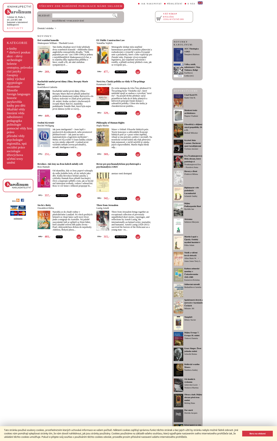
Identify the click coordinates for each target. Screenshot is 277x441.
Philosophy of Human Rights (110, 122)
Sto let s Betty (44, 205)
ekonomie (13, 86)
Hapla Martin (102, 125)
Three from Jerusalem (107, 205)
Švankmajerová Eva (192, 164)
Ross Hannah (43, 166)
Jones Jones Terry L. (192, 261)
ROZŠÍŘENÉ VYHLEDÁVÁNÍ (68, 21)
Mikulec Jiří (189, 308)
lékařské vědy (16, 109)
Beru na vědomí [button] (257, 433)
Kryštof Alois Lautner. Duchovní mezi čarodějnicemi (192, 143)
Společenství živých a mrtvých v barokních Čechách (193, 303)
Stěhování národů (192, 284)
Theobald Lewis (66, 43)
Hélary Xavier (190, 320)
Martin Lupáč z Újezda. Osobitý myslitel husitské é (192, 239)
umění (11, 162)
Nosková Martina (191, 388)
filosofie (12, 90)
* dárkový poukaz (18, 52)
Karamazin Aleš (103, 84)
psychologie (15, 140)
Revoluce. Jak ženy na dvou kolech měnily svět (60, 164)
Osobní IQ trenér (45, 122)
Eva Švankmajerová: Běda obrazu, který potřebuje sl (193, 159)
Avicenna (188, 219)
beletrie (12, 64)
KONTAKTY (15, 28)
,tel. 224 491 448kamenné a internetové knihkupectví (17, 21)
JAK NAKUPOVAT (151, 4)
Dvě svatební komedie (48, 40)
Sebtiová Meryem (191, 222)
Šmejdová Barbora (192, 54)
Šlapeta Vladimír (191, 116)
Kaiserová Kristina (192, 280)
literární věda (15, 113)
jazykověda (14, 102)
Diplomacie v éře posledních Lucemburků (191, 190)
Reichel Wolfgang (45, 125)
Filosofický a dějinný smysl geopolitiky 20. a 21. (193, 127)
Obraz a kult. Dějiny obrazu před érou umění (193, 397)
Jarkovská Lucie (191, 385)
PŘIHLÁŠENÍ (174, 4)
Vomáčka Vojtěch (104, 43)
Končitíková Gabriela (47, 87)
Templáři (188, 317)
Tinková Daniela (191, 338)
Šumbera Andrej (191, 370)
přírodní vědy (16, 136)
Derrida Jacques (190, 413)
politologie (14, 124)
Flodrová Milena (191, 174)
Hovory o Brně (190, 171)
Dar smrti (188, 410)
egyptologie (14, 83)
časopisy (12, 75)
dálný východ (16, 79)
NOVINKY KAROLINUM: (183, 43)
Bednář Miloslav (191, 133)
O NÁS (191, 4)
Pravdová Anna (192, 167)
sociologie (13, 151)
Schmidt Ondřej (190, 196)
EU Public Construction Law (110, 40)
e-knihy (12, 48)
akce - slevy (15, 56)
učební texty (15, 159)
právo (10, 132)
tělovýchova (15, 155)
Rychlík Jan (189, 209)
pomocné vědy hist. (20, 128)
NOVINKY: (45, 36)
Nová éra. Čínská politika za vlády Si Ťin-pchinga (120, 81)
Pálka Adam (189, 245)
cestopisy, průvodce (20, 67)
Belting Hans (189, 403)
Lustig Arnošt (102, 208)
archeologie (14, 60)
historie (12, 98)
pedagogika (14, 121)
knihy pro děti (16, 105)
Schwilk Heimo (190, 354)
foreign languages (18, 94)
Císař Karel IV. (190, 95)
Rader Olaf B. (190, 98)
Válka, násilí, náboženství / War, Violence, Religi (192, 67)
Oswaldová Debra (45, 208)
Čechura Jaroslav (191, 149)
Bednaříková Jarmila (192, 287)
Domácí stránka (45, 28)
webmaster (18, 218)
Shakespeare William (47, 43)
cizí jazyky (14, 71)
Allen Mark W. (190, 258)
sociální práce (16, 147)
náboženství (15, 117)
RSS (15, 201)
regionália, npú (17, 143)
